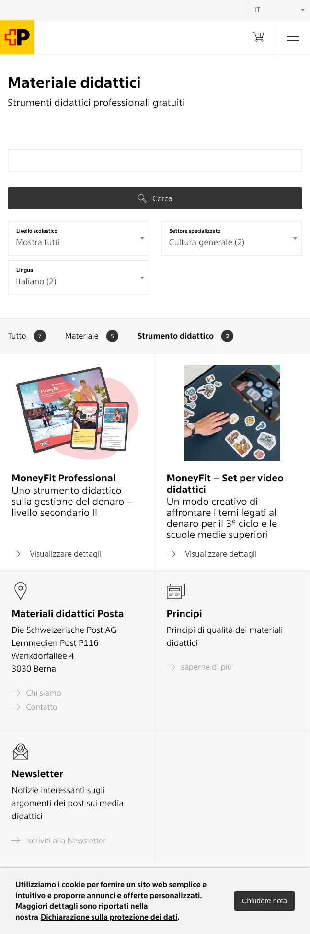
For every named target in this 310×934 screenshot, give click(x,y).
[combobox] (78, 238)
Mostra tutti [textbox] (38, 242)
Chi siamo (36, 693)
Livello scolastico (36, 230)
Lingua (24, 270)
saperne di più (199, 667)
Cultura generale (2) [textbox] (207, 242)
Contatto (34, 707)
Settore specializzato (195, 230)
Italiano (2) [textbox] (36, 282)
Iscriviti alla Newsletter (58, 840)
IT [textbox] (257, 9)
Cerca (155, 198)
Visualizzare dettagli (56, 554)
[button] (264, 901)
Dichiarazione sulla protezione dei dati (109, 917)
